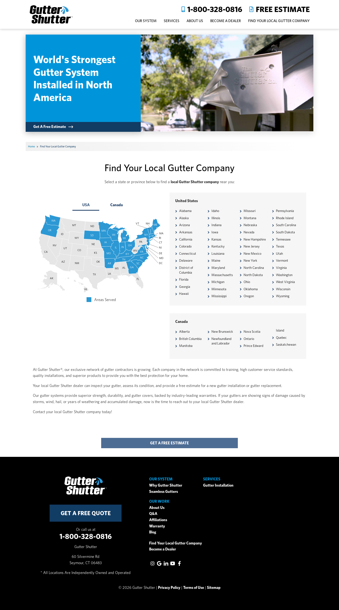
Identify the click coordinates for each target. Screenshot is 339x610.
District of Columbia (186, 270)
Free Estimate (283, 9)
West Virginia (285, 282)
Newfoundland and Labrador (221, 341)
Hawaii (184, 294)
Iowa (214, 232)
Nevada (249, 232)
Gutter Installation (218, 485)
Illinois (215, 218)
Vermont (282, 260)
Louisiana (217, 253)
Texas (280, 246)
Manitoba (186, 346)
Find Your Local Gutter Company (279, 20)
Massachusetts (222, 275)
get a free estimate (169, 443)
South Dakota (285, 232)
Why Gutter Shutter (165, 485)
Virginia (281, 268)
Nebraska (250, 225)
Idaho (215, 211)
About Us (156, 507)
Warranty (157, 526)
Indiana (216, 225)
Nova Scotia (252, 331)
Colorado (185, 246)
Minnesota (218, 289)
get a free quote (86, 513)
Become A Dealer (225, 20)
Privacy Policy (169, 587)
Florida (183, 279)
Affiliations (158, 520)
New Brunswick (222, 331)
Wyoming (282, 296)
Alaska (184, 218)
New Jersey (252, 246)
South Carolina (286, 225)
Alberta (184, 331)
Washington (284, 275)
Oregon (249, 296)
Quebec (281, 337)
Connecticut (187, 253)
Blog (152, 532)
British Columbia (190, 339)
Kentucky (218, 246)
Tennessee (283, 239)
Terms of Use (193, 587)
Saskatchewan (286, 344)
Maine (215, 260)
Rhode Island (284, 218)
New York (250, 260)
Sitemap (214, 587)
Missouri (250, 211)
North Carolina (254, 268)
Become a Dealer (162, 549)
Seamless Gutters (163, 491)
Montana (250, 218)
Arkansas (185, 232)
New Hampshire (255, 239)
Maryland (218, 268)
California (185, 239)
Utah (279, 253)
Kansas (216, 239)
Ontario (249, 339)
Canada (116, 205)
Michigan (217, 282)
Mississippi (219, 296)
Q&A (153, 513)
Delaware (186, 260)
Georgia (184, 287)
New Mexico (252, 253)
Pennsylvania (285, 211)
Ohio (247, 282)
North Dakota (253, 275)
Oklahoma (251, 289)
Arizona (184, 225)
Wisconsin (283, 289)
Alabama (185, 211)
